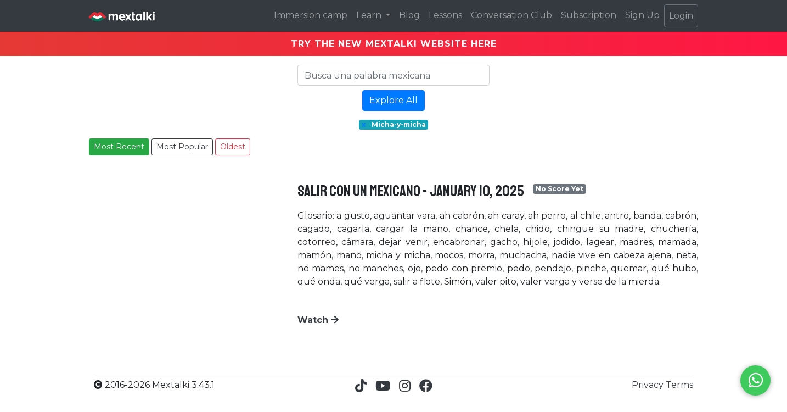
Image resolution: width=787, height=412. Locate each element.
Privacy (649, 385)
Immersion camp (310, 15)
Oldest (232, 147)
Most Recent (119, 147)
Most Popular (182, 147)
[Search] (393, 75)
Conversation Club (511, 15)
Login (681, 15)
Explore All (393, 100)
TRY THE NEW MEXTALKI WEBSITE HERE (394, 43)
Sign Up (642, 15)
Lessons (445, 15)
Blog (409, 15)
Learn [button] (370, 15)
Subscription (588, 15)
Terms (679, 385)
